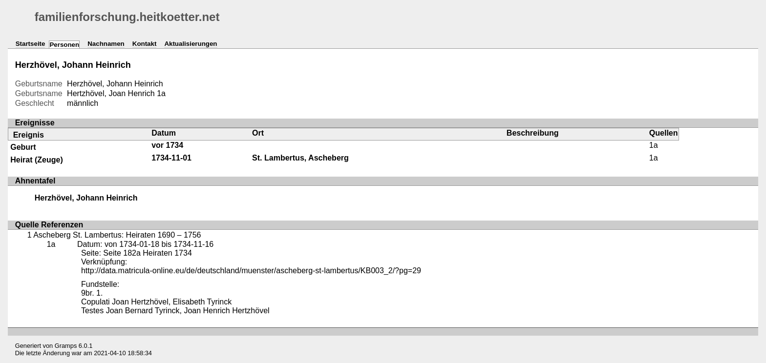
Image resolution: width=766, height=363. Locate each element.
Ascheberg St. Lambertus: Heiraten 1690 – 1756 (117, 235)
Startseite (30, 43)
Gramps (66, 345)
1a (161, 93)
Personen (64, 44)
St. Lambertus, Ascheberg (300, 158)
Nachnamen (106, 43)
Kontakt (144, 43)
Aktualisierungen (190, 43)
